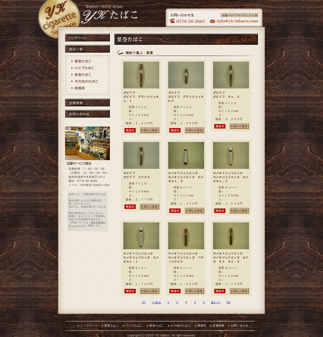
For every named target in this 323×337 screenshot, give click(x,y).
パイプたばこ (87, 68)
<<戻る (157, 302)
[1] (144, 302)
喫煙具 (87, 88)
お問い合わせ (87, 114)
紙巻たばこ (87, 75)
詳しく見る (149, 130)
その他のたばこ (87, 81)
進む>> (215, 302)
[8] (228, 302)
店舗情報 (87, 102)
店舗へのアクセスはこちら (239, 15)
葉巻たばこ (87, 61)
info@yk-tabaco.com (95, 185)
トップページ (87, 37)
